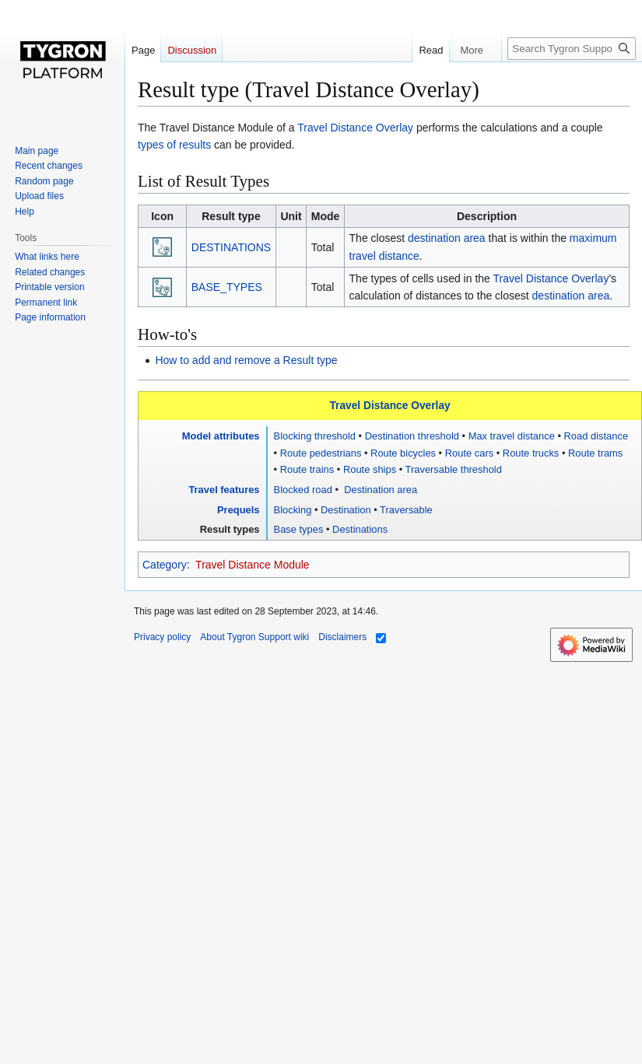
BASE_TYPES (226, 287)
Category (164, 564)
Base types (299, 529)
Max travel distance (511, 436)
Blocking (293, 510)
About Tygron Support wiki (254, 637)
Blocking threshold (315, 436)
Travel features (223, 489)
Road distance (596, 436)
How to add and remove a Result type (246, 360)
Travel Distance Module (252, 564)
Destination (346, 510)
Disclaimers (342, 637)
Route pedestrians (321, 453)
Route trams (595, 453)
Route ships (369, 469)
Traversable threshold (453, 469)
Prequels (238, 510)
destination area (447, 238)
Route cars (469, 453)
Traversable (406, 510)
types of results (174, 144)
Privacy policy (162, 637)
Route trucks (531, 453)
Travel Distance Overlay (355, 127)
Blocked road (303, 489)
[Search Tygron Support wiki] (571, 48)
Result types (230, 529)
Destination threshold (412, 436)
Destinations (360, 529)
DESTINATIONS (231, 247)
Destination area (380, 489)
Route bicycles (403, 453)
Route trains (307, 469)
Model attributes (221, 436)
